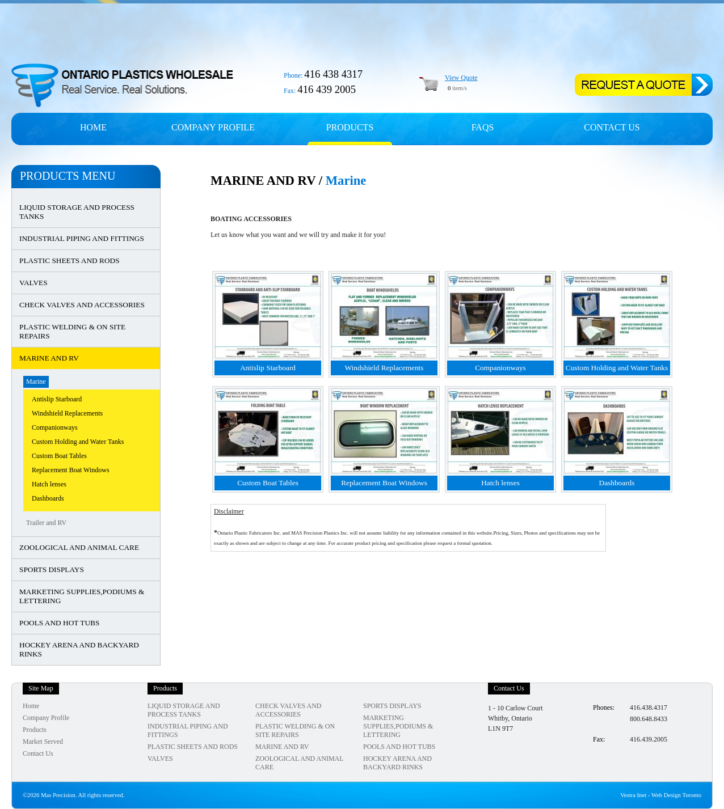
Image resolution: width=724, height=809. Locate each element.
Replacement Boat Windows (71, 470)
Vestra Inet (633, 795)
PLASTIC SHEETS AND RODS (69, 260)
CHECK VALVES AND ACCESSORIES (82, 304)
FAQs (483, 127)
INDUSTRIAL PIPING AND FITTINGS (81, 238)
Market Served (43, 742)
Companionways (55, 427)
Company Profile (46, 718)
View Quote (461, 78)
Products (350, 127)
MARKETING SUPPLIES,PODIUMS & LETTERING (81, 596)
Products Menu (67, 176)
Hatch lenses (49, 484)
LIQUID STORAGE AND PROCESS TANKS (76, 212)
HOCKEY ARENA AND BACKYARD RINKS (79, 649)
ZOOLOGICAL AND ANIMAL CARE (79, 547)
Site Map (40, 688)
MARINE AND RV (49, 358)
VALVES (33, 282)
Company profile (213, 127)
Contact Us (611, 127)
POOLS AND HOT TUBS (59, 623)
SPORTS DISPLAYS (51, 569)
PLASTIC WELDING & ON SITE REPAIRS (72, 331)
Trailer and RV (46, 523)
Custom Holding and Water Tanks (78, 442)
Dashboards (48, 498)
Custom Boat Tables (59, 456)
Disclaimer (229, 511)
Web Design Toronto (676, 795)
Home (93, 127)
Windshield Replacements (67, 413)
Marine (36, 382)
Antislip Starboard (57, 399)
